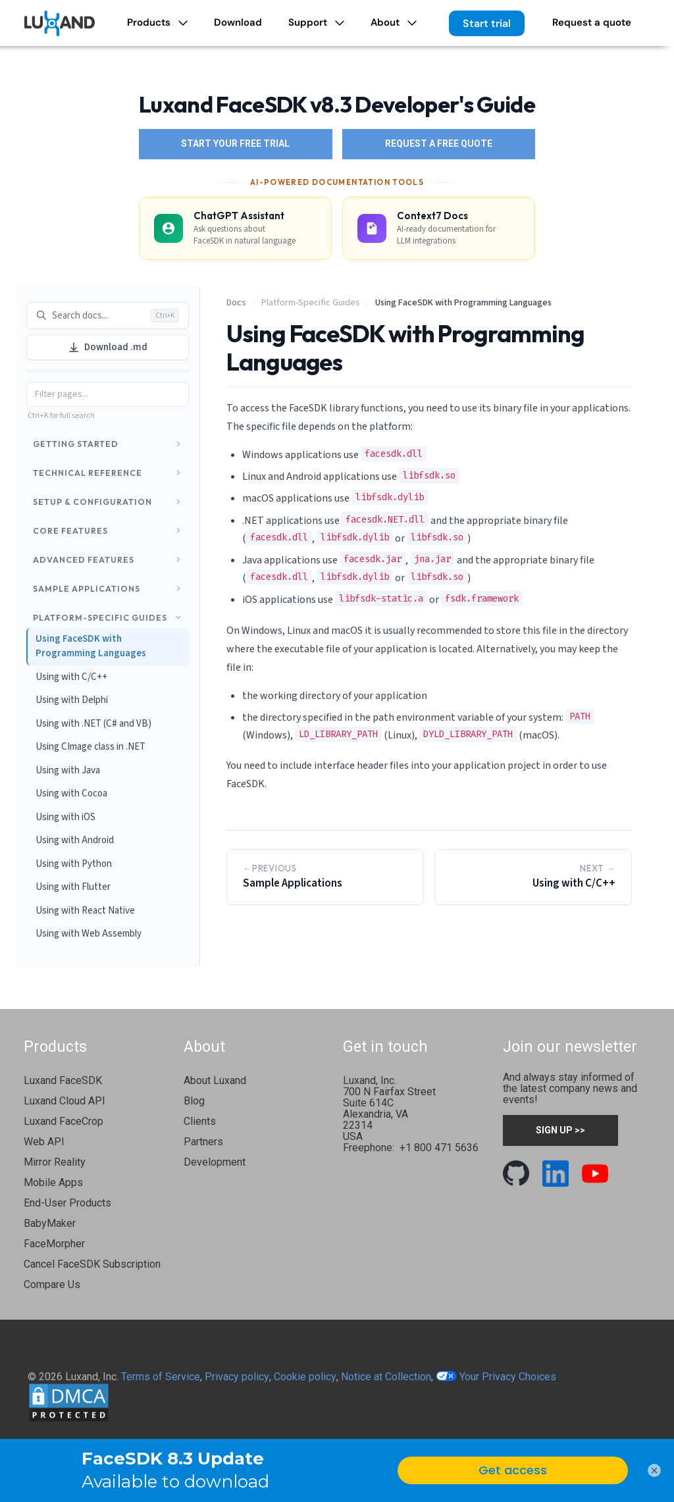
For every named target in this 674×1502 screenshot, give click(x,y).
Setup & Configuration (107, 501)
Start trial (487, 23)
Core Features (107, 530)
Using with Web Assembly (89, 934)
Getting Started (107, 443)
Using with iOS (65, 817)
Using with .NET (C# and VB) (93, 724)
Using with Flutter (73, 887)
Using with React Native (85, 911)
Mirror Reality (55, 1162)
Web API (44, 1141)
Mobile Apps (53, 1182)
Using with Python (74, 864)
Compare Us (52, 1284)
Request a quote (591, 22)
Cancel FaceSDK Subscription (92, 1264)
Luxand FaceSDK (63, 1080)
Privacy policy (237, 1376)
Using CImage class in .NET (90, 747)
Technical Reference (107, 472)
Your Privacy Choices (496, 1376)
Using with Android (75, 840)
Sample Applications (107, 588)
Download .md (107, 347)
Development (215, 1162)
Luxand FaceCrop (63, 1121)
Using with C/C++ (71, 677)
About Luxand (215, 1080)
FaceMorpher (54, 1243)
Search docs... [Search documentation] (107, 316)
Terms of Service (160, 1376)
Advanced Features (107, 559)
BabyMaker (50, 1223)
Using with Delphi (72, 700)
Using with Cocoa (71, 793)
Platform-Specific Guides (107, 617)
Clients (200, 1121)
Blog (194, 1101)
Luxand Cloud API (64, 1101)
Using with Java (68, 770)
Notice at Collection (386, 1376)
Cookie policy (305, 1376)
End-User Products (67, 1203)
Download (238, 22)
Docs (236, 302)
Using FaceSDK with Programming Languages (91, 646)
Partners (203, 1141)
